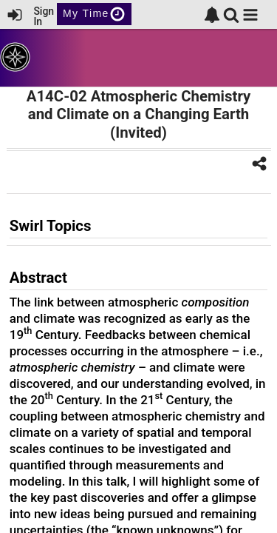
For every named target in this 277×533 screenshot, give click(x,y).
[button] (250, 15)
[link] (212, 15)
